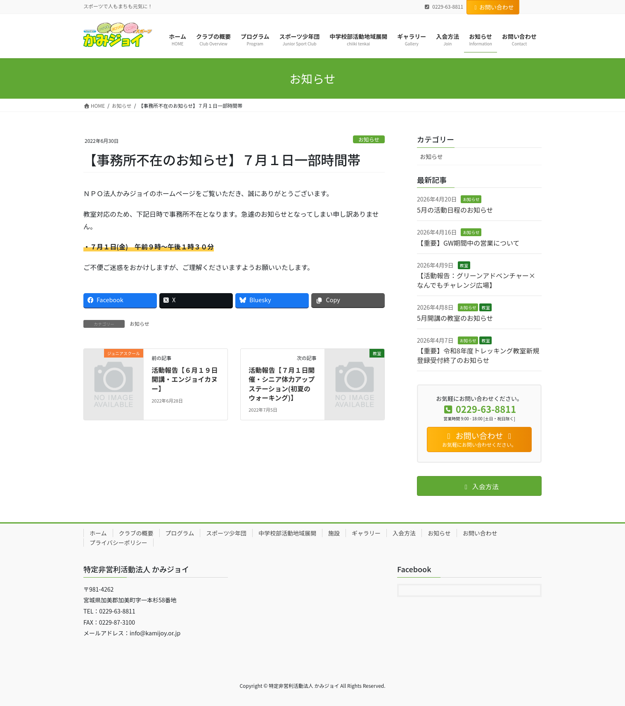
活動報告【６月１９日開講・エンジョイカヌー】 (185, 379)
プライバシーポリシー (118, 542)
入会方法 (404, 533)
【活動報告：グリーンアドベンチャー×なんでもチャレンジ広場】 (476, 279)
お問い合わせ (493, 7)
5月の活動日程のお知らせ (455, 210)
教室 (464, 265)
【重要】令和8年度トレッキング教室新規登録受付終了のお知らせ (478, 355)
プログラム (180, 533)
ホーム (98, 533)
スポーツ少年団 (226, 533)
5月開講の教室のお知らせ (455, 318)
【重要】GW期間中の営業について (468, 243)
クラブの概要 (136, 533)
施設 (334, 533)
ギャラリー (366, 533)
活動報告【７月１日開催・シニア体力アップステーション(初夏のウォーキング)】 (282, 384)
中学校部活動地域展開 (287, 533)
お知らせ (368, 139)
